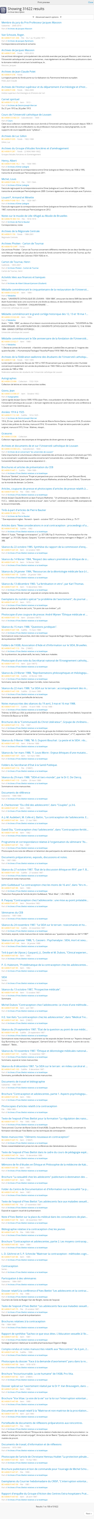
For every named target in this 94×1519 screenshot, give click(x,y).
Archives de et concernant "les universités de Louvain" (30, 452)
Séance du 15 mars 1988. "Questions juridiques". (29, 626)
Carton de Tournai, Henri (16, 262)
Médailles (12, 295)
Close (90, 2)
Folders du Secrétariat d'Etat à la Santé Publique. (29, 765)
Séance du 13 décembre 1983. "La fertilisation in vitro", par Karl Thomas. (43, 583)
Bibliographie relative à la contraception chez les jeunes (33, 1229)
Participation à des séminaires (19, 1278)
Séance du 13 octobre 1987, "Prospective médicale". (31, 989)
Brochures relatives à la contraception (23, 1321)
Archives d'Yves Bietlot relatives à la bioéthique (28, 473)
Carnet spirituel (10, 99)
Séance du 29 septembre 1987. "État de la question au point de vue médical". (45, 1029)
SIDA (4, 977)
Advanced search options (47, 17)
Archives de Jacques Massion (20, 28)
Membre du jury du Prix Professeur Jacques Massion (32, 22)
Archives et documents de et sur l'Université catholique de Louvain (40, 445)
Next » (89, 1513)
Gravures (7, 433)
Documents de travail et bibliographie (23, 1081)
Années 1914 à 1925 (13, 412)
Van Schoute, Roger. (13, 34)
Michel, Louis (9, 179)
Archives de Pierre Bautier (19, 222)
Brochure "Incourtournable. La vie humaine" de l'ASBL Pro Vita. (37, 1373)
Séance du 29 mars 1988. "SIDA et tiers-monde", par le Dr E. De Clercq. (42, 777)
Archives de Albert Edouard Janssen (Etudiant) (27, 283)
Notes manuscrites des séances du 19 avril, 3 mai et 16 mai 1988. (39, 703)
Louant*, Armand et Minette (18, 197)
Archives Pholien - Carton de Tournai (23, 243)
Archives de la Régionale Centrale (21, 231)
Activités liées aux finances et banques (23, 277)
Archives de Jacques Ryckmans (21, 41)
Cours (10, 120)
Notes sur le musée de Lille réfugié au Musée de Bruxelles (34, 215)
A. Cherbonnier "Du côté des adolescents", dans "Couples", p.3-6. (39, 805)
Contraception (10, 1266)
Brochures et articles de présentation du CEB (27, 467)
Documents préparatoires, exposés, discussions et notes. (34, 857)
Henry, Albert (9, 160)
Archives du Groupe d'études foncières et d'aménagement (35, 148)
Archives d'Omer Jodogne (18, 167)
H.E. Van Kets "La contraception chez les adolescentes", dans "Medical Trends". (46, 1017)
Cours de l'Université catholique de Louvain (26, 114)
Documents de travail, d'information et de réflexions (32, 1444)
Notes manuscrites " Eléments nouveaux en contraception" (35, 1137)
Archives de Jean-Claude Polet (18, 71)
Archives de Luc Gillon (14, 136)
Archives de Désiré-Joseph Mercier (22, 105)
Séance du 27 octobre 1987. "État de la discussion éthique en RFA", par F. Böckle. (47, 869)
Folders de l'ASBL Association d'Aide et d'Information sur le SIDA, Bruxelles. (44, 645)
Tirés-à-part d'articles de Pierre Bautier (24, 510)
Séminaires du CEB (12, 912)
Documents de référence (16, 792)
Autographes (9, 378)
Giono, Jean (8, 390)
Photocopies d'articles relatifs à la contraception (29, 1106)
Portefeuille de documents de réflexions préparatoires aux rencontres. (42, 1423)
